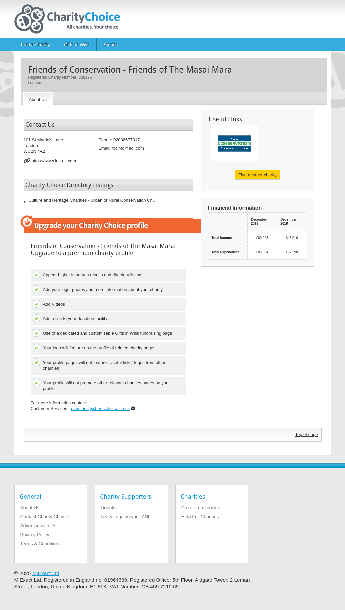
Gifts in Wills (77, 44)
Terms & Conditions (40, 543)
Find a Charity (35, 44)
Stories (111, 44)
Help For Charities (200, 516)
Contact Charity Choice (44, 516)
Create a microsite (200, 507)
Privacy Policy (34, 534)
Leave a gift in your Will (125, 516)
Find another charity (257, 174)
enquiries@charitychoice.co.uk (100, 408)
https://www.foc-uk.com (50, 160)
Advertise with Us (38, 525)
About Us (30, 507)
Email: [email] (121, 148)
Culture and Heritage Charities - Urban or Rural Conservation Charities (94, 200)
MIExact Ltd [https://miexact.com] (45, 573)
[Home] (69, 19)
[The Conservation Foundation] (234, 143)
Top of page (306, 434)
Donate (108, 507)
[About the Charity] (38, 98)
